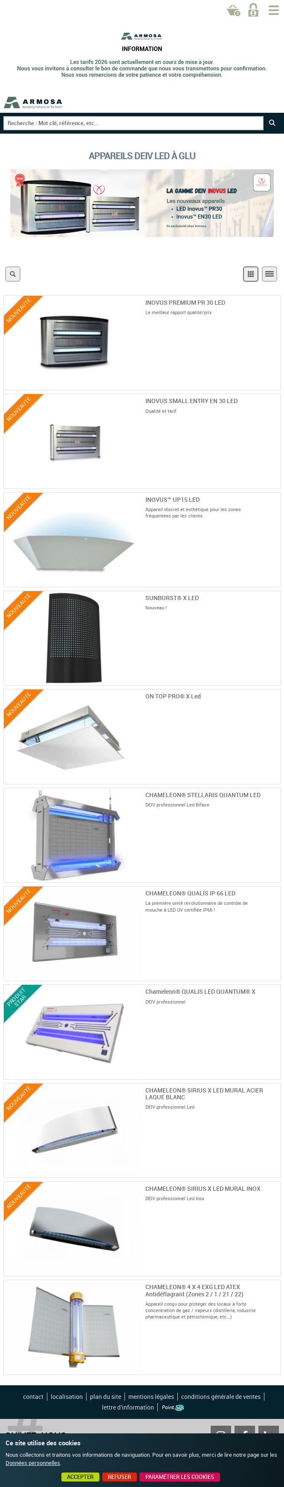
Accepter (80, 1477)
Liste (269, 274)
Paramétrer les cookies (179, 1477)
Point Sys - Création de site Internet (172, 1408)
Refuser (119, 1477)
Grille (250, 274)
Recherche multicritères (12, 274)
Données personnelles (33, 1463)
